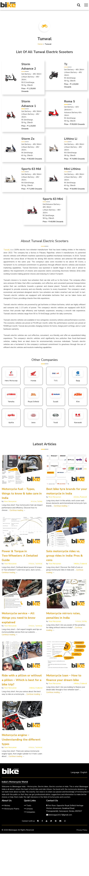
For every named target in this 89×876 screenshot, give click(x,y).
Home (40, 44)
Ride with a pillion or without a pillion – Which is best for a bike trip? (21, 679)
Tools (27, 805)
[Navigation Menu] (86, 5)
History (6, 805)
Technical (38, 563)
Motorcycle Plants (10, 808)
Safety (39, 501)
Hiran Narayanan (10, 501)
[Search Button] (78, 5)
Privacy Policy (81, 830)
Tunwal (6, 249)
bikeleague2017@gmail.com (59, 815)
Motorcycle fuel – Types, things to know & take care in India (21, 493)
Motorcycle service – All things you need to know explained (19, 617)
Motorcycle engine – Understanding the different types (21, 739)
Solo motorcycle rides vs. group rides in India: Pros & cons (65, 555)
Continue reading (17, 510)
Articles (34, 501)
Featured (83, 497)
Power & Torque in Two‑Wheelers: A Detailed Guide (20, 555)
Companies (29, 812)
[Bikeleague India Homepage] (8, 4)
